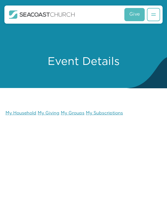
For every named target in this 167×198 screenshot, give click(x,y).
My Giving (48, 113)
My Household (21, 113)
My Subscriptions (104, 113)
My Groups (72, 113)
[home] (42, 14)
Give (134, 14)
